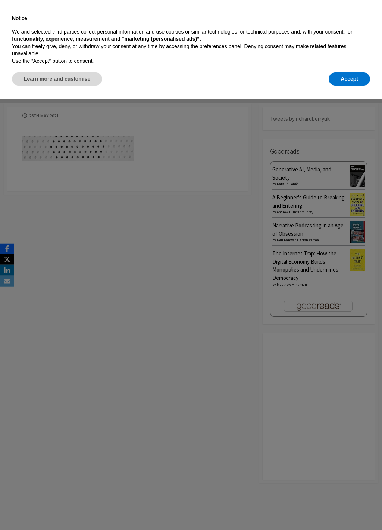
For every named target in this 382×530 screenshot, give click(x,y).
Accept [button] (349, 509)
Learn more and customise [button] (57, 509)
